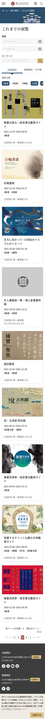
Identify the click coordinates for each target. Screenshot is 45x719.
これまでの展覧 (27, 10)
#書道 (5, 83)
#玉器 (34, 83)
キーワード (7, 55)
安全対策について (20, 709)
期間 (4, 36)
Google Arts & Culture (17, 666)
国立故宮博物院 (20, 3)
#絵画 (15, 83)
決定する (37, 714)
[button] (35, 4)
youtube (13, 666)
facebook (3, 666)
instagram (8, 666)
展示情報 (14, 10)
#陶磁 (25, 83)
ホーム (5, 10)
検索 (40, 60)
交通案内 (36, 657)
